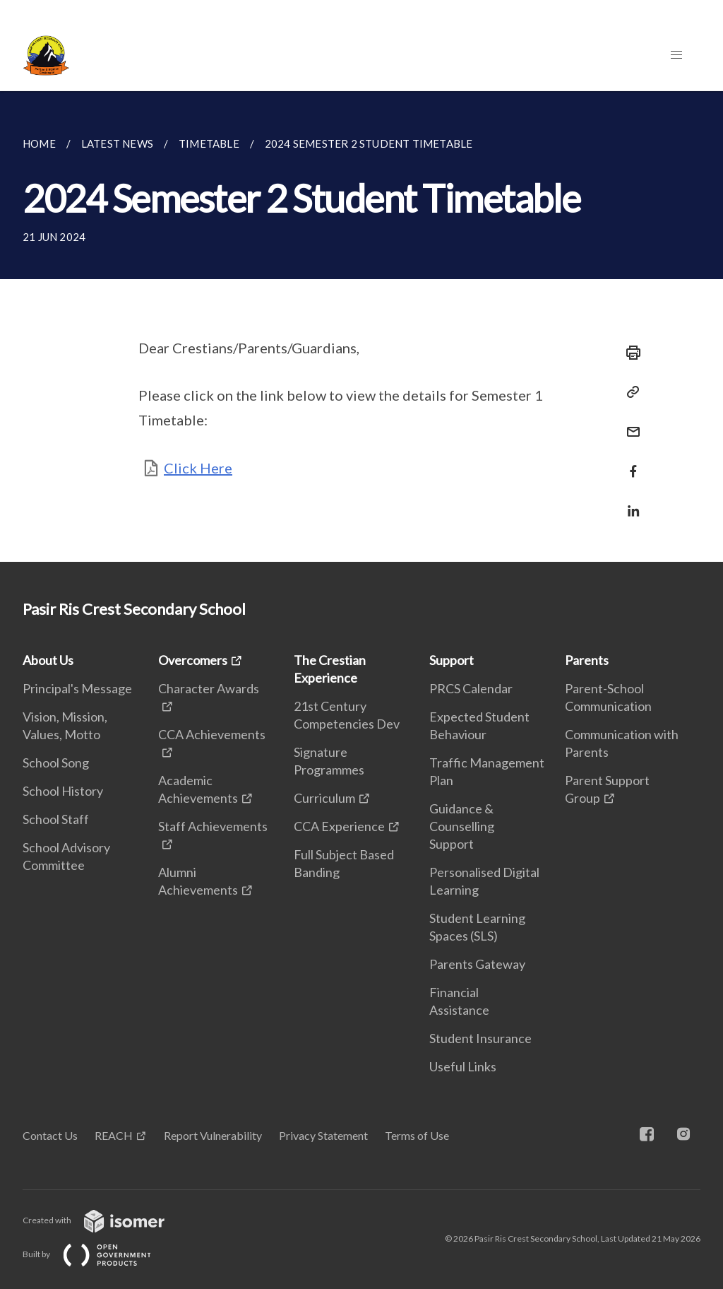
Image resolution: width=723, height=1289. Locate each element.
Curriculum (324, 798)
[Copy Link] (629, 392)
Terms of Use (417, 1135)
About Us (48, 660)
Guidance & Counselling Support (461, 826)
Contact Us (50, 1135)
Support (451, 660)
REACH (114, 1135)
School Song (56, 762)
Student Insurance (480, 1038)
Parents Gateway (477, 964)
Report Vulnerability (213, 1135)
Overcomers (192, 660)
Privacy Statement (323, 1135)
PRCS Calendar (471, 688)
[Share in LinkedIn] (629, 502)
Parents (587, 660)
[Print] (629, 353)
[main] (361, 326)
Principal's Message (77, 688)
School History (63, 791)
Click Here (198, 467)
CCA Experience (339, 826)
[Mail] (629, 423)
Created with (105, 1220)
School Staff (56, 819)
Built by (98, 1254)
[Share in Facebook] (629, 462)
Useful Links (462, 1066)
